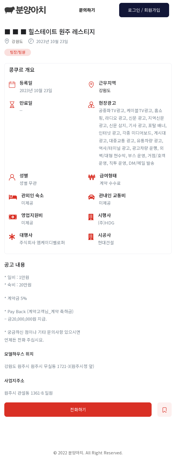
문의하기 (87, 10)
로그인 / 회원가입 (144, 10)
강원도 (17, 41)
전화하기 (78, 409)
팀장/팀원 (17, 52)
